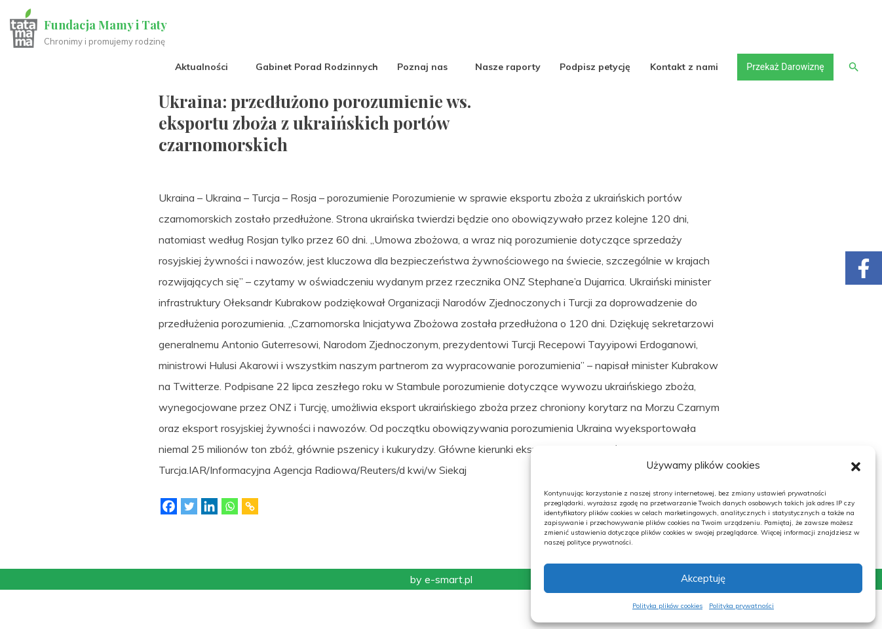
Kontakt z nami (683, 67)
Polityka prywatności (741, 606)
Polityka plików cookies (667, 606)
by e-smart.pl (441, 618)
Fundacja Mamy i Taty (106, 25)
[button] (855, 465)
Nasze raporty (507, 67)
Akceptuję (703, 578)
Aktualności (200, 67)
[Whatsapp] (230, 545)
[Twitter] (189, 545)
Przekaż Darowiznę (784, 67)
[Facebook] (169, 545)
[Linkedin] (209, 545)
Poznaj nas (421, 67)
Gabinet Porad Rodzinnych (316, 67)
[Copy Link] (250, 545)
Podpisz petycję (594, 67)
